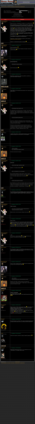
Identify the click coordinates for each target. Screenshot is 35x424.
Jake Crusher (3, 189)
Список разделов (4, 6)
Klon (2, 88)
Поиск (16, 4)
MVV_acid (3, 347)
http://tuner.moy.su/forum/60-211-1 (15, 39)
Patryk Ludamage (4, 21)
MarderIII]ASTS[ (4, 45)
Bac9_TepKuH (3, 247)
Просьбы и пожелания (11, 6)
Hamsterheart (3, 304)
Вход (19, 4)
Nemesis (2, 131)
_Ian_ (2, 218)
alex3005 (2, 290)
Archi (2, 333)
